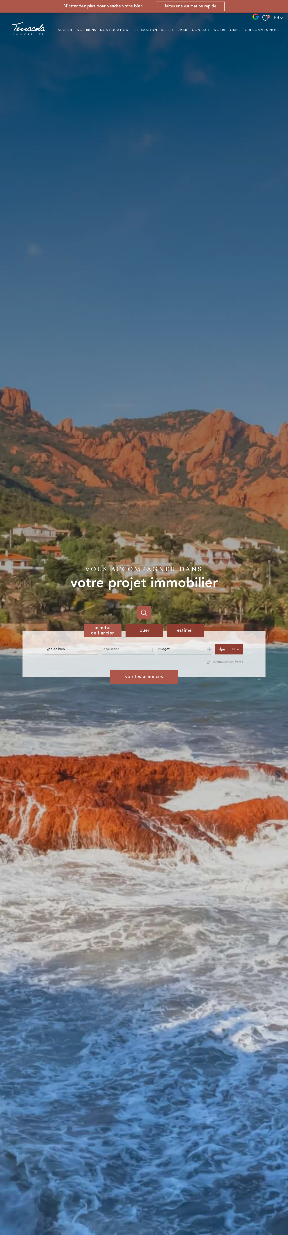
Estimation (146, 30)
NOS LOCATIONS (115, 30)
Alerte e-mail (174, 30)
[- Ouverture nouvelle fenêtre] (255, 19)
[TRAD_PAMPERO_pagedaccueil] (28, 35)
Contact (201, 30)
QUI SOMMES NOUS (262, 30)
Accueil (65, 30)
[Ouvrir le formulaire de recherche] (229, 649)
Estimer (185, 630)
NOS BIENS (86, 30)
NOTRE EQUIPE (227, 30)
